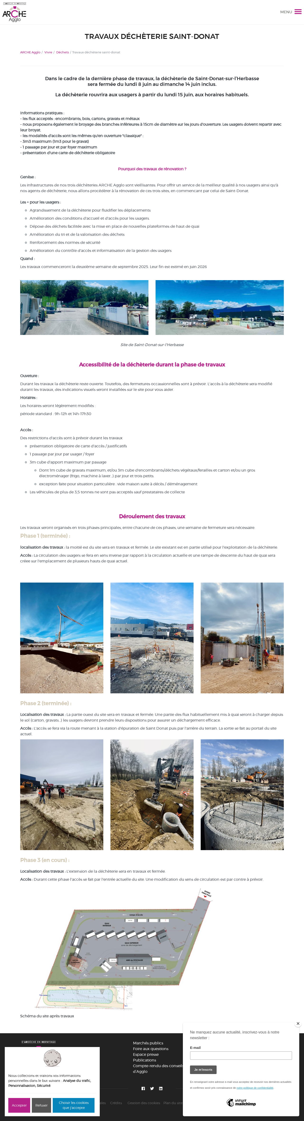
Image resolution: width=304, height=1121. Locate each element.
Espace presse (146, 1054)
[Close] (298, 1023)
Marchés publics (148, 1043)
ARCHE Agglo (30, 52)
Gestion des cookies (144, 1103)
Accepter (19, 1105)
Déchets (62, 52)
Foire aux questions (150, 1049)
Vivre (48, 52)
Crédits (116, 1103)
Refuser (41, 1105)
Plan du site (173, 1103)
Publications (144, 1060)
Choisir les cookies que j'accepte (74, 1105)
